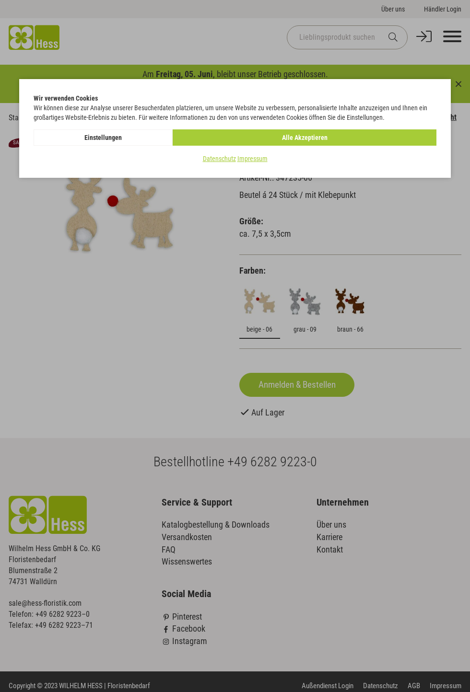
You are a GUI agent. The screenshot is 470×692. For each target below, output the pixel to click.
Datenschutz (219, 158)
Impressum (252, 158)
